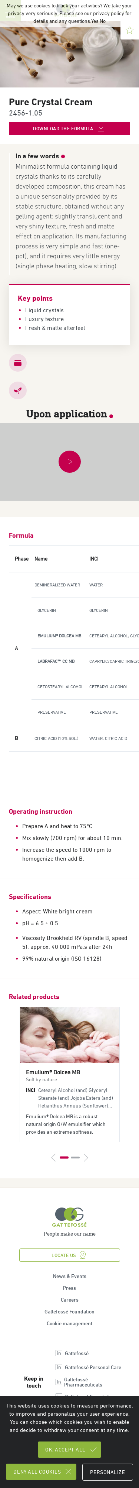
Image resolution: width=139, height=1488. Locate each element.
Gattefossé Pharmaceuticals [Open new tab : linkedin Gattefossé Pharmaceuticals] (78, 1382)
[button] (69, 462)
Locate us (69, 1255)
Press (69, 1288)
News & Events (69, 1276)
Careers (70, 1299)
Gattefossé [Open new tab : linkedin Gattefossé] (71, 1353)
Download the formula (69, 128)
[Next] (86, 1158)
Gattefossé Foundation (69, 1311)
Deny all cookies (43, 1471)
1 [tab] (64, 1157)
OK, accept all (71, 1449)
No (103, 21)
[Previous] (54, 1158)
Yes (95, 21)
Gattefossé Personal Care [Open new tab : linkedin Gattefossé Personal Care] (87, 1367)
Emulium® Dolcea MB (53, 1072)
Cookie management (69, 1323)
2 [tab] (75, 1157)
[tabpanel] (70, 1074)
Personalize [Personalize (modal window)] (107, 1472)
